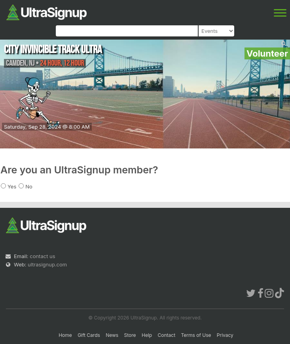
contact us (42, 256)
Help (147, 335)
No (28, 186)
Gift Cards (89, 335)
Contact (167, 335)
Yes (12, 186)
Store (130, 335)
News (112, 335)
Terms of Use (196, 335)
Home (65, 335)
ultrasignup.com (47, 264)
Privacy (225, 335)
